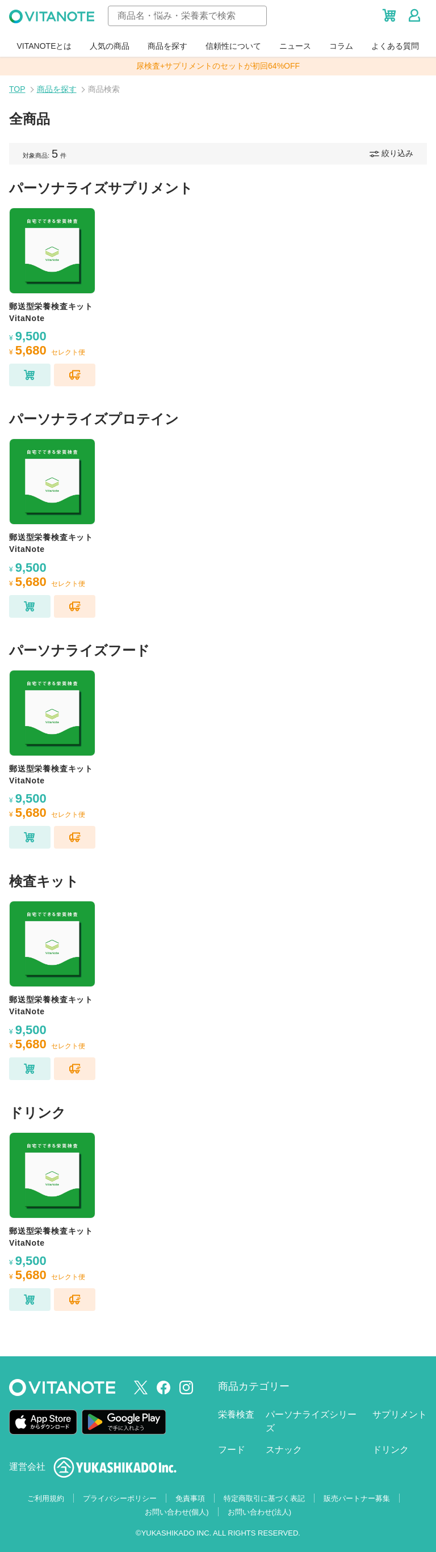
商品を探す (167, 45)
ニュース (295, 45)
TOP (17, 89)
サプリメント (399, 1414)
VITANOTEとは (44, 45)
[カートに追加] (30, 375)
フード (231, 1449)
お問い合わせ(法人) (260, 1512)
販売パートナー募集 (357, 1498)
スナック (284, 1449)
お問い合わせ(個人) (177, 1512)
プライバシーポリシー (120, 1498)
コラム (341, 45)
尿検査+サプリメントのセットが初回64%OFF (218, 65)
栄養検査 (236, 1414)
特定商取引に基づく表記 (264, 1498)
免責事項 (190, 1498)
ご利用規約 (45, 1498)
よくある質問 (395, 45)
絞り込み (391, 153)
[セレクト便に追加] (74, 375)
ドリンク (390, 1449)
